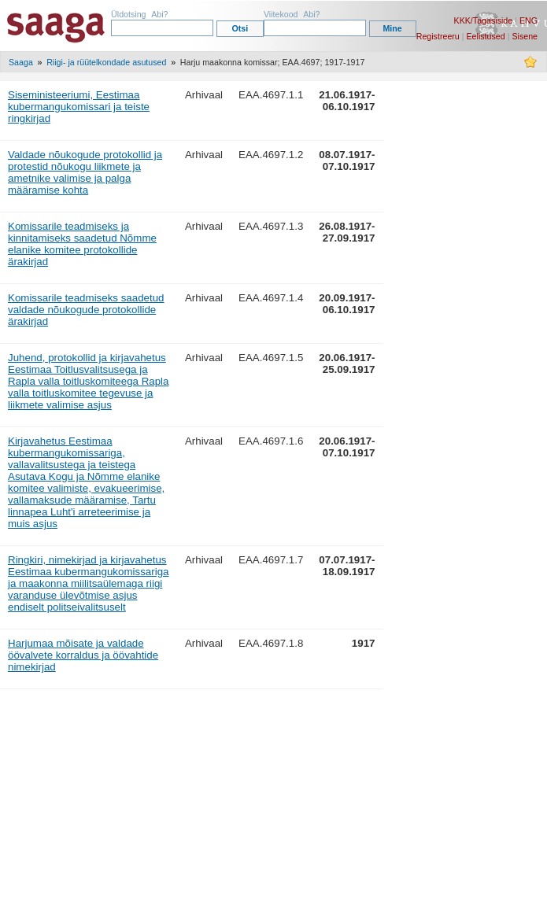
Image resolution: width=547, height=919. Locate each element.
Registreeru (438, 36)
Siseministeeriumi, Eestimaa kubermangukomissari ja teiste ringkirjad (79, 106)
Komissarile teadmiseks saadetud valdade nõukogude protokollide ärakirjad (86, 309)
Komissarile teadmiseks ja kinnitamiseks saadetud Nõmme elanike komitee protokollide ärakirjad (82, 244)
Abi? (159, 14)
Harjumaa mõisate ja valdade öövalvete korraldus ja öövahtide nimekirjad (83, 655)
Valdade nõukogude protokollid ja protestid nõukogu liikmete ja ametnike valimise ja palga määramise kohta (85, 172)
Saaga (21, 62)
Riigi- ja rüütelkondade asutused (106, 62)
